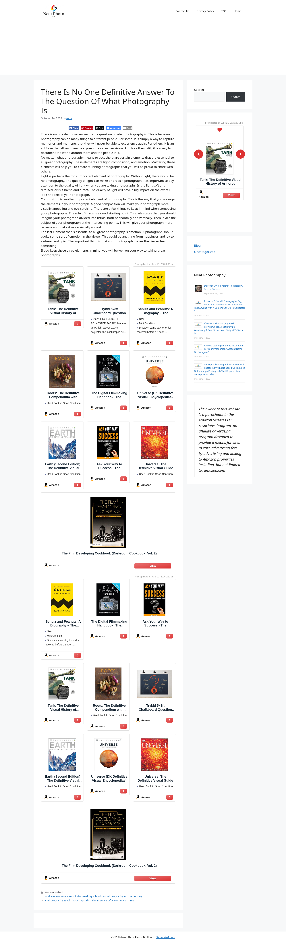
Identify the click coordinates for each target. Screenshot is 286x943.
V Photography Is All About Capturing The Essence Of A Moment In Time (89, 900)
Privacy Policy (205, 11)
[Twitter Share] (99, 128)
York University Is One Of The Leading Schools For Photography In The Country (93, 896)
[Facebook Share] (74, 128)
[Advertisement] (143, 49)
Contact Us (182, 11)
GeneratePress (165, 937)
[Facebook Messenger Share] (113, 128)
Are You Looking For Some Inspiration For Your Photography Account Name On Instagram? (218, 349)
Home (237, 11)
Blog (197, 245)
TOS (223, 11)
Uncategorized (204, 252)
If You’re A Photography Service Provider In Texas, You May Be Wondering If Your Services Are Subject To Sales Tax (218, 328)
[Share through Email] (127, 128)
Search (199, 90)
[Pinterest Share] (87, 128)
